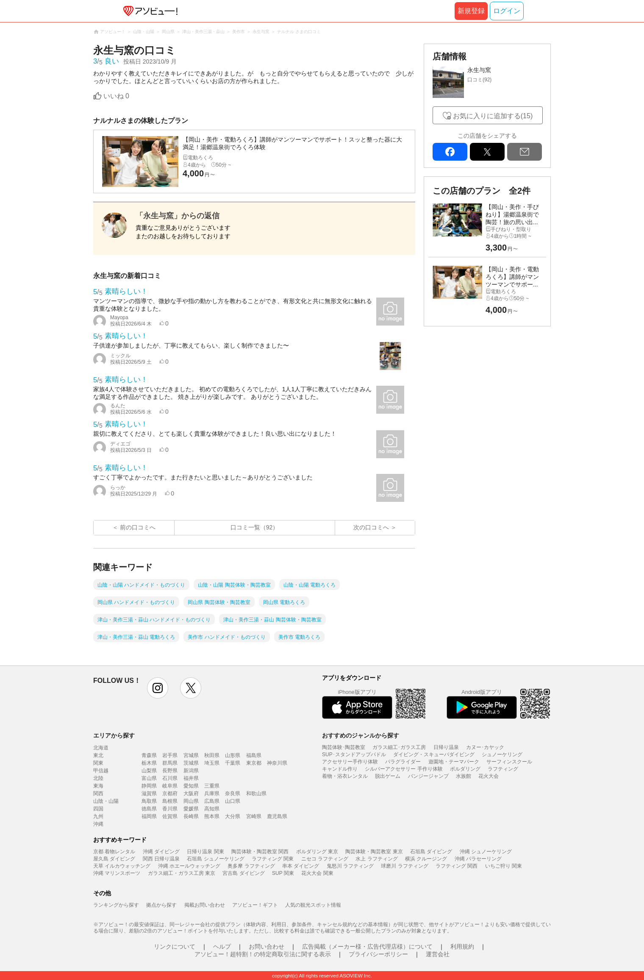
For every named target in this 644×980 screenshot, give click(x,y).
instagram (157, 688)
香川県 (170, 809)
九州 (98, 816)
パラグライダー (403, 762)
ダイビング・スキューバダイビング (434, 754)
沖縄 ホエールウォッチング (189, 866)
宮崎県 (253, 816)
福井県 (191, 778)
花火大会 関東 (317, 873)
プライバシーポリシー (378, 954)
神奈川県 (277, 763)
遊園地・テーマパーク (453, 762)
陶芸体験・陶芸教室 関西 (260, 852)
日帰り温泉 (446, 747)
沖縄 (98, 824)
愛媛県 (191, 809)
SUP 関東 (283, 873)
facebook (450, 152)
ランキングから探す (116, 905)
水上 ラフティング (376, 859)
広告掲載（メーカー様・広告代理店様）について (367, 946)
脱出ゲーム (387, 776)
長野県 (170, 771)
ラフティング (503, 769)
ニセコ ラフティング (324, 859)
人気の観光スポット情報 (313, 905)
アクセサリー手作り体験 (350, 762)
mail (524, 152)
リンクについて (174, 946)
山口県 (232, 801)
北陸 (98, 778)
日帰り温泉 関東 (205, 852)
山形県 (232, 755)
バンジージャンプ (428, 776)
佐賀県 (170, 816)
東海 (98, 786)
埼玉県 (211, 763)
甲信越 (100, 771)
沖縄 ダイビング (161, 852)
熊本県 (211, 816)
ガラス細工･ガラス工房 (399, 747)
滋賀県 (149, 793)
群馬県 (170, 763)
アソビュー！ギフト (255, 905)
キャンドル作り (340, 769)
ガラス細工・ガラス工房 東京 (181, 873)
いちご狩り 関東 (503, 866)
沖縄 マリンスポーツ (116, 873)
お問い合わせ (266, 946)
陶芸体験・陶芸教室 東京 (373, 852)
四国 (98, 809)
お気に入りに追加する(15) (493, 116)
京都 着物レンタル (114, 852)
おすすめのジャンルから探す (360, 735)
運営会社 (438, 954)
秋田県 (211, 755)
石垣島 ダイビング (431, 852)
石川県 (170, 778)
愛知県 (191, 786)
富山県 (149, 778)
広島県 (211, 801)
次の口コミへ (371, 527)
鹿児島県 (277, 816)
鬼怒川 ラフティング (350, 866)
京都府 (170, 793)
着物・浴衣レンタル (345, 776)
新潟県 (191, 771)
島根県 (170, 801)
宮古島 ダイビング (243, 873)
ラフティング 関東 (273, 859)
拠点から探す (161, 905)
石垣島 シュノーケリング (215, 859)
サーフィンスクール (509, 762)
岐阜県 (170, 786)
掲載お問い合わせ (204, 905)
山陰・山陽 (106, 801)
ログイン (506, 10)
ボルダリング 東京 (317, 852)
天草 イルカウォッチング (121, 866)
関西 (98, 793)
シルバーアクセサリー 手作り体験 (403, 769)
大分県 (232, 816)
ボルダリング (465, 769)
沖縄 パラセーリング (478, 859)
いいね (116, 96)
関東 (98, 763)
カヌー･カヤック (485, 747)
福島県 (253, 755)
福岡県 (149, 816)
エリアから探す (114, 735)
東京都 (253, 763)
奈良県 (232, 793)
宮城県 (191, 755)
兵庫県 (211, 793)
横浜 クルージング (426, 859)
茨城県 (191, 763)
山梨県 (149, 771)
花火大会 (488, 776)
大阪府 (191, 793)
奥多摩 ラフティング (251, 866)
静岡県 (149, 786)
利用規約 (462, 946)
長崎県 (191, 816)
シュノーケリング (502, 754)
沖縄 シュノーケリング (486, 852)
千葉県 (232, 763)
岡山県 (191, 801)
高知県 (211, 809)
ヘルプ (222, 946)
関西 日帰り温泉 (161, 859)
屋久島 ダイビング (114, 859)
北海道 (100, 748)
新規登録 (471, 10)
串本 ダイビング (300, 866)
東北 (98, 755)
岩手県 (170, 755)
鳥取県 (149, 801)
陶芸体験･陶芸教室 (343, 747)
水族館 (463, 776)
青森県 (149, 755)
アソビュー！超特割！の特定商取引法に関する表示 (262, 954)
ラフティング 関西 (456, 866)
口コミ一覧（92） (254, 527)
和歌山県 (256, 793)
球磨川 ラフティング (404, 866)
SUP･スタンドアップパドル (354, 754)
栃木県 (149, 763)
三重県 (211, 786)
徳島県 (149, 809)
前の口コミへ (137, 527)
